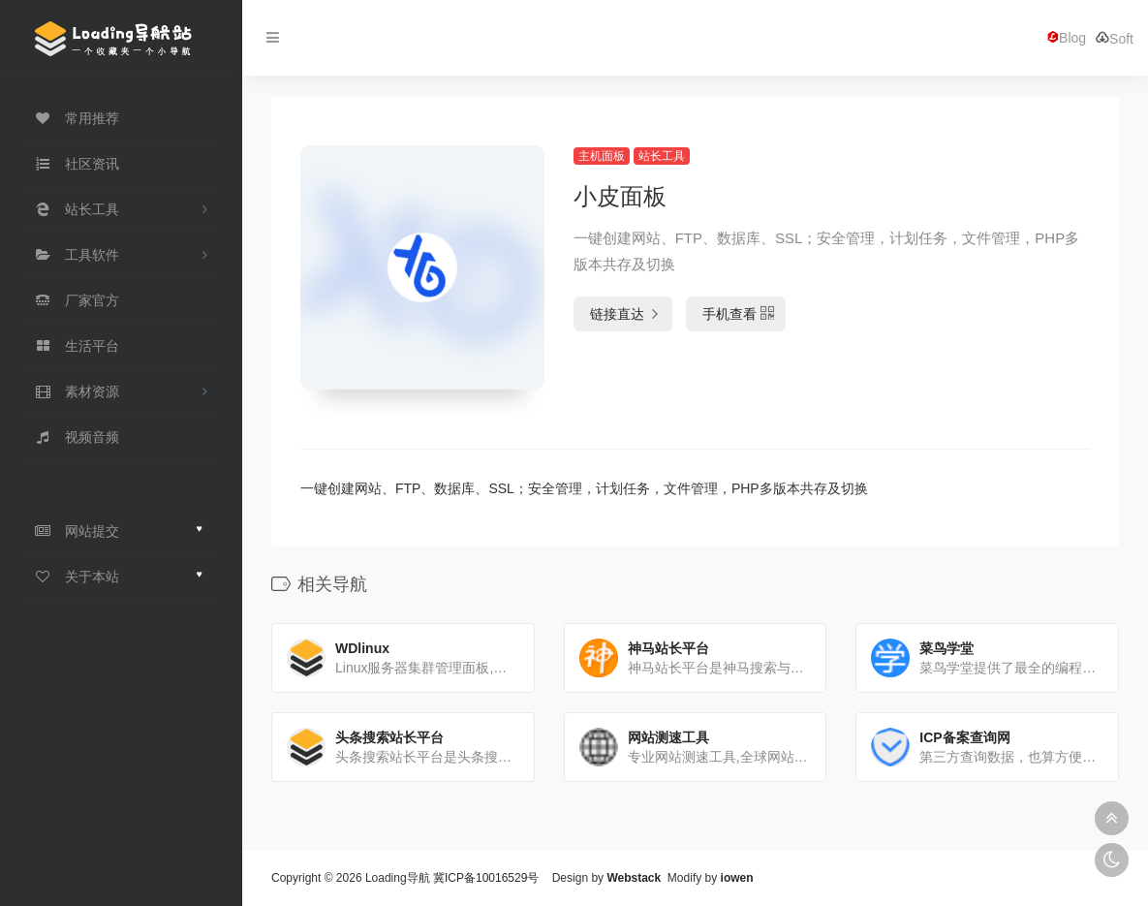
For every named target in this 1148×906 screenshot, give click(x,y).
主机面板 (601, 156)
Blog (1066, 38)
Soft (1114, 38)
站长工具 (661, 156)
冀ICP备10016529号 (486, 878)
